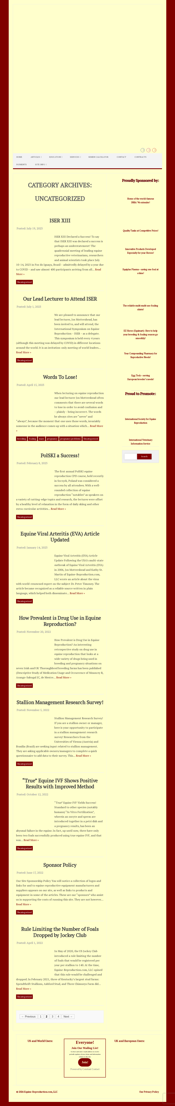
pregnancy (52, 438)
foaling (32, 438)
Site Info (40, 164)
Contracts (140, 157)
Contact (121, 157)
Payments (21, 164)
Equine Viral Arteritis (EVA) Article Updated (60, 536)
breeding (21, 438)
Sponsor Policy (59, 865)
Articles (35, 157)
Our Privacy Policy (149, 1091)
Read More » (23, 352)
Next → (68, 1016)
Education (55, 157)
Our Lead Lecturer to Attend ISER (60, 298)
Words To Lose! (60, 377)
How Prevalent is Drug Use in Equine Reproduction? (60, 621)
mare (41, 438)
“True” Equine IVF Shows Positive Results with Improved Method (60, 783)
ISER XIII (59, 220)
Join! (85, 1062)
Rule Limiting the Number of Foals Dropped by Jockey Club (60, 932)
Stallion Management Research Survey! (59, 702)
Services (74, 157)
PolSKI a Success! (60, 455)
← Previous (28, 1016)
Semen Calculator (98, 157)
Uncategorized (24, 282)
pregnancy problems (70, 438)
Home (19, 157)
